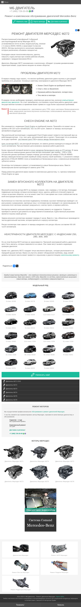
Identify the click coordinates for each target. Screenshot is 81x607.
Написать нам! (40, 374)
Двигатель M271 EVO (13, 381)
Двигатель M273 (11, 389)
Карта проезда (39, 21)
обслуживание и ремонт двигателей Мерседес (48, 412)
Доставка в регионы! (59, 21)
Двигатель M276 (11, 396)
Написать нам (21, 21)
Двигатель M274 (11, 392)
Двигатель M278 (11, 400)
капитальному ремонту (70, 255)
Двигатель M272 (11, 385)
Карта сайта (60, 596)
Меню (6, 2)
